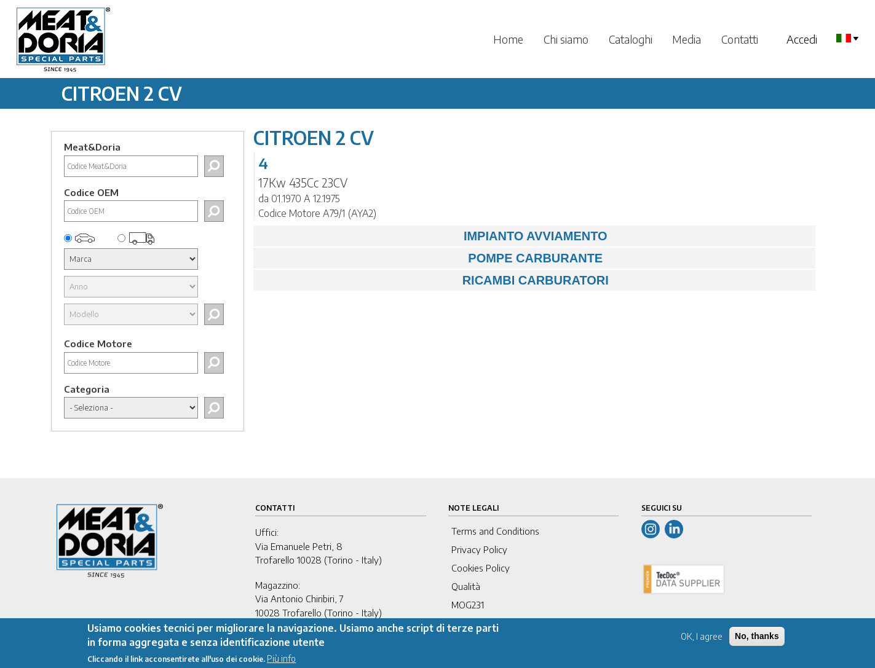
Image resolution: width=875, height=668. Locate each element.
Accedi (801, 39)
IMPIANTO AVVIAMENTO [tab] (433, 236)
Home (508, 39)
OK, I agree (702, 641)
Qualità (465, 586)
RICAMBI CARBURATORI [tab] (434, 280)
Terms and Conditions (495, 530)
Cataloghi (630, 39)
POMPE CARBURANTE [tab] (431, 258)
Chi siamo (566, 39)
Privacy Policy (479, 549)
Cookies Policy (480, 567)
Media (686, 39)
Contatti (739, 39)
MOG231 (467, 604)
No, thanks (757, 641)
